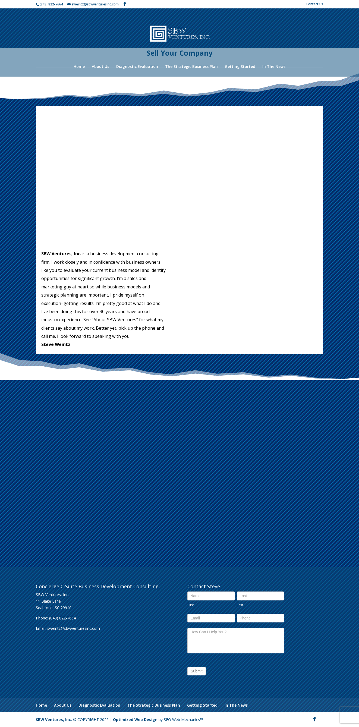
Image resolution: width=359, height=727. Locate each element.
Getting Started (240, 67)
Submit (197, 671)
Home (79, 67)
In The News (273, 67)
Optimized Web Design (135, 719)
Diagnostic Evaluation (137, 67)
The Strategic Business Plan (191, 67)
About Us (100, 67)
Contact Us (314, 4)
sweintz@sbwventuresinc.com (73, 628)
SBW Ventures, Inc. (54, 719)
